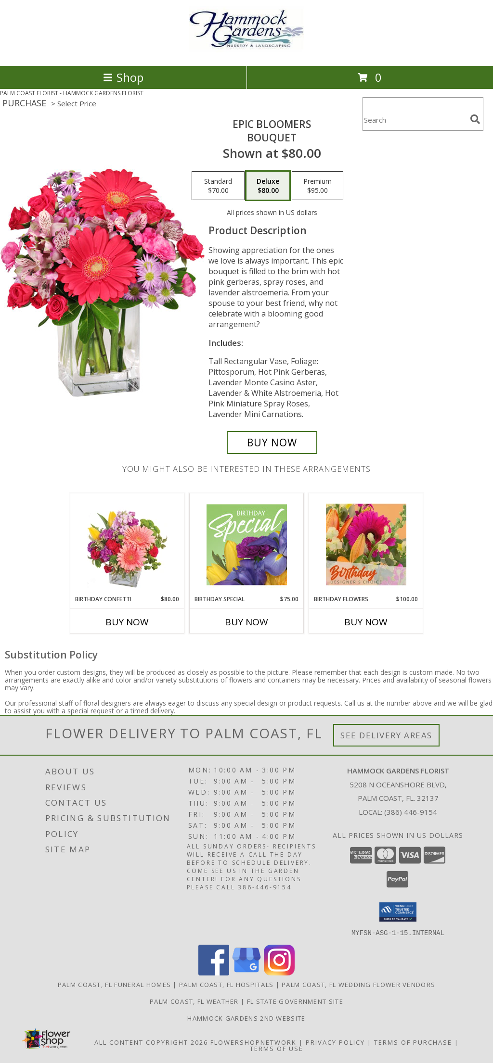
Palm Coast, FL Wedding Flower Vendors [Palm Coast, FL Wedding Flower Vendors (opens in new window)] (358, 984)
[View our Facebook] (213, 972)
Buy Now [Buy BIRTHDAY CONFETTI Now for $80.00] (127, 622)
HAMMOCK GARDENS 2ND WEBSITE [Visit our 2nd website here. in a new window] (246, 1017)
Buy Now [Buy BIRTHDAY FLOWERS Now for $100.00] (366, 622)
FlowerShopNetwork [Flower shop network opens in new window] (253, 1042)
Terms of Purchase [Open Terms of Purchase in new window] (413, 1042)
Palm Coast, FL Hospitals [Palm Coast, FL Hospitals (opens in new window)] (226, 984)
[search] (475, 119)
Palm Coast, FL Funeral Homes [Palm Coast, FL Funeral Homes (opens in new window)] (114, 984)
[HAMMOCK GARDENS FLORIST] (246, 51)
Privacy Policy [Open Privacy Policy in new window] (335, 1042)
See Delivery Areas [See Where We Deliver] (386, 735)
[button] (397, 912)
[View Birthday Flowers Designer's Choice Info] (366, 544)
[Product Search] (414, 120)
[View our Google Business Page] (246, 972)
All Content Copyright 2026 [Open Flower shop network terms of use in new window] (151, 1042)
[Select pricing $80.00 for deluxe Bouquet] (267, 186)
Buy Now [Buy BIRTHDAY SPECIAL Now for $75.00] (246, 622)
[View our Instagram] (279, 972)
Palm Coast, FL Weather (194, 1001)
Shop (123, 77)
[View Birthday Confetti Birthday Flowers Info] (127, 544)
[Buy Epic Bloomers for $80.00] (272, 442)
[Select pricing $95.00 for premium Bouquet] (317, 186)
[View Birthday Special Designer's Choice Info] (247, 544)
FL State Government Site (295, 1001)
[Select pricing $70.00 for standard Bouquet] (218, 186)
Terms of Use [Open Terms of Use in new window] (276, 1048)
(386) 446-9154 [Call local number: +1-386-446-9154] (410, 812)
